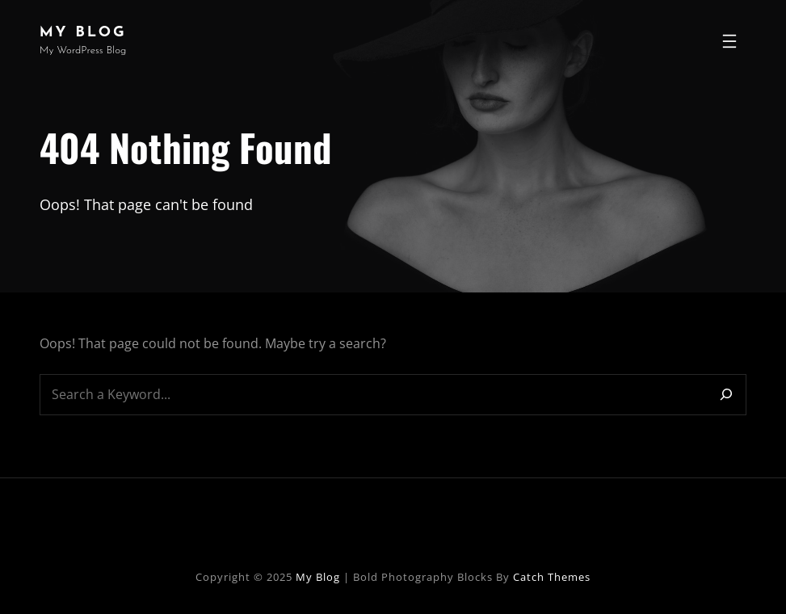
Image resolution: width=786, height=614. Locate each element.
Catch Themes (552, 577)
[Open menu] (729, 41)
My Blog (83, 32)
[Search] (726, 394)
